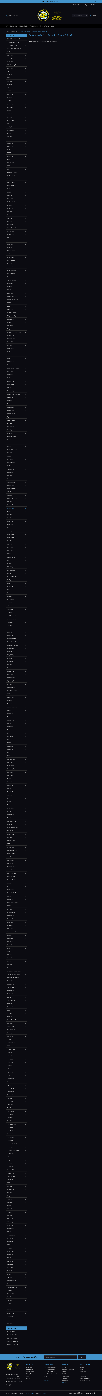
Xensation (10, 1264)
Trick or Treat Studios (13, 1150)
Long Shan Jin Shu (12, 690)
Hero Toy (10, 524)
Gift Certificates (77, 5)
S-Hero (9, 951)
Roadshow (10, 941)
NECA (9, 811)
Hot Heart (10, 541)
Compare (67, 5)
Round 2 (9, 945)
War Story (10, 1222)
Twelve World (11, 1173)
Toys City (10, 1114)
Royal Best (10, 948)
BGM (8, 169)
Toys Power (10, 1137)
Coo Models (10, 241)
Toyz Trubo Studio (12, 1143)
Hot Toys (10, 550)
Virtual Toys (10, 1209)
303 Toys (10, 68)
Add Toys (10, 100)
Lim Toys (9, 684)
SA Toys (9, 954)
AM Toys (9, 117)
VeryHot (9, 1199)
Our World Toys (11, 873)
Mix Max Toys (11, 759)
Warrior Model (11, 1218)
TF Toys (9, 1046)
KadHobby (10, 635)
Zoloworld (10, 1316)
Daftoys (9, 286)
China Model (10, 231)
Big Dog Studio (11, 175)
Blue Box (9, 195)
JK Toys (9, 612)
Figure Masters (11, 417)
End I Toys (10, 371)
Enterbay (9, 374)
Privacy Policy (44, 26)
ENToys (9, 378)
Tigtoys (9, 1065)
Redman (9, 935)
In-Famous (10, 586)
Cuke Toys (10, 276)
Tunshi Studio (11, 1166)
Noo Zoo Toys (11, 840)
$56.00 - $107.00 (12, 1335)
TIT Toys (10, 1069)
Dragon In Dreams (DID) (14, 332)
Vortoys (9, 1212)
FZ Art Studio (11, 462)
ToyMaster (10, 1091)
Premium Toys (11, 915)
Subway (9, 1023)
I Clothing (10, 567)
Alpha (9, 110)
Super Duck (10, 1026)
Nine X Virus (10, 834)
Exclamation (10, 384)
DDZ (8, 306)
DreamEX (10, 342)
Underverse (10, 1189)
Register (93, 5)
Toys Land (10, 1127)
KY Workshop (11, 677)
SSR (8, 1010)
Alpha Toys (10, 114)
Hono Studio (10, 537)
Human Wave (11, 557)
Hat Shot (9, 514)
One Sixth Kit (11, 853)
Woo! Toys (10, 1251)
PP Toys (9, 909)
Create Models (11, 267)
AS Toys (9, 136)
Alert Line (10, 107)
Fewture (9, 404)
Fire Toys (9, 430)
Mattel (9, 723)
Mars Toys (10, 717)
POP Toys (10, 906)
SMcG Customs (11, 987)
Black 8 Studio (11, 182)
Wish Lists (83, 1376)
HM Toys (9, 531)
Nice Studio (10, 824)
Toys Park (10, 1134)
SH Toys (9, 964)
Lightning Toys (11, 681)
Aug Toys (10, 143)
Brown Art (10, 205)
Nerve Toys (10, 814)
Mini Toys (10, 749)
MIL (8, 739)
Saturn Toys (10, 958)
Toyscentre (10, 1095)
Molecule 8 (10, 782)
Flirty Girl (9, 453)
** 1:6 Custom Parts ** (13, 42)
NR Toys (9, 844)
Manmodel (10, 713)
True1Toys (10, 1153)
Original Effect (11, 866)
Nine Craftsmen (11, 831)
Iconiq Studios (11, 570)
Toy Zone (10, 1101)
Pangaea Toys (11, 876)
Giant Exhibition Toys (13, 488)
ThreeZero (10, 1059)
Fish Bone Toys (11, 436)
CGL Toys (10, 224)
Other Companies (12, 870)
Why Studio (10, 1228)
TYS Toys (10, 1179)
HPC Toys (10, 554)
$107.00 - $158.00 (12, 1338)
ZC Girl (9, 1303)
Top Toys (10, 1072)
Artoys (9, 133)
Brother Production (12, 202)
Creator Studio (11, 270)
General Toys (11, 482)
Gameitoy (10, 472)
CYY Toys (10, 283)
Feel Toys (10, 397)
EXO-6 (9, 387)
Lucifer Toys (10, 697)
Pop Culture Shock (12, 902)
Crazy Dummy (11, 260)
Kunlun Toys (10, 671)
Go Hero (9, 495)
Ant (8, 123)
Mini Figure (10, 743)
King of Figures (11, 655)
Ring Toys (10, 938)
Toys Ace (10, 1104)
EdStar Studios (11, 355)
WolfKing (10, 1241)
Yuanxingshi (10, 1290)
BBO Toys (10, 153)
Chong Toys (10, 234)
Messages (83, 1371)
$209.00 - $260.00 (12, 1344)
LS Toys (9, 694)
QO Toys (10, 928)
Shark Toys (10, 967)
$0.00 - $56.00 (11, 1331)
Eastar (9, 351)
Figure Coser (11, 413)
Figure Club (10, 410)
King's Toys (10, 648)
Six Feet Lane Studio (13, 977)
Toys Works (10, 1140)
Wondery (10, 1248)
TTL (8, 1160)
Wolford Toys (11, 1245)
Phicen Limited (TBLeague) (14, 893)
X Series (9, 1258)
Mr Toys (9, 795)
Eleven (9, 365)
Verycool (9, 1196)
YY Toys (9, 1300)
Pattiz (9, 883)
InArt (8, 583)
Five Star (9, 439)
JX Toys (9, 632)
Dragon (9, 329)
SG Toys (9, 961)
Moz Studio (10, 791)
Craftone (9, 254)
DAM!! (9, 290)
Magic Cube (10, 703)
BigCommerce (30, 1393)
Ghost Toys (10, 485)
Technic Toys (11, 1042)
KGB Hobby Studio (12, 645)
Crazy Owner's (11, 263)
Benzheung (10, 162)
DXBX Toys (10, 348)
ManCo (9, 710)
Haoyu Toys (10, 508)
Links (52, 26)
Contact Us (13, 26)
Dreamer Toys (11, 338)
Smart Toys (10, 984)
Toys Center (10, 1111)
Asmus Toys (10, 140)
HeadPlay (10, 518)
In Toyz (9, 580)
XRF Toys (10, 1267)
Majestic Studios (12, 707)
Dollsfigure (10, 325)
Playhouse (10, 899)
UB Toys (9, 1183)
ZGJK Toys (10, 1313)
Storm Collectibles (12, 1020)
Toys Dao (10, 1117)
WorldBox (10, 1254)
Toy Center (10, 1088)
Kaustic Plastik (11, 638)
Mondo (9, 788)
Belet (8, 159)
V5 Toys (9, 1192)
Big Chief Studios (12, 172)
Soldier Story (11, 994)
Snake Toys (10, 990)
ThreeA (9, 1052)
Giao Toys (10, 492)
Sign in (87, 5)
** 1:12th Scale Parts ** (14, 48)
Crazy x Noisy (11, 257)
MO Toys (10, 762)
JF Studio (9, 606)
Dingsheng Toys (12, 316)
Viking (9, 1205)
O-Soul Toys (10, 847)
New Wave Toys (11, 821)
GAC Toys (10, 466)
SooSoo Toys (11, 1000)
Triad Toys (10, 1147)
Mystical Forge (11, 808)
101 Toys (10, 55)
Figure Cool (10, 407)
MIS (8, 752)
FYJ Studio (10, 459)
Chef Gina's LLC (11, 228)
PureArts (10, 925)
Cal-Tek (9, 211)
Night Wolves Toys (12, 827)
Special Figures (11, 1007)
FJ (7, 443)
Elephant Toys (11, 361)
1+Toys (9, 52)
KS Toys (9, 664)
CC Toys (9, 221)
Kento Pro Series (12, 642)
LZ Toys (9, 700)
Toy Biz (9, 1085)
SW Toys (9, 1033)
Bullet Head (10, 208)
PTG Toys (10, 922)
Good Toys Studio (12, 498)
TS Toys (9, 1157)
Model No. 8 (10, 765)
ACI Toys (10, 94)
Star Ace (9, 1013)
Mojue (9, 778)
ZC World (10, 1310)
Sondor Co (10, 997)
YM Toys (9, 1284)
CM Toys (9, 237)
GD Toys (9, 475)
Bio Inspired (10, 179)
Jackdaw (9, 602)
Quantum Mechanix (12, 932)
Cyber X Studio (11, 280)
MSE (8, 798)
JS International (11, 619)
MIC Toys (10, 736)
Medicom (9, 730)
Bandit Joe (10, 146)
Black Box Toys (11, 185)
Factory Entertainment (13, 394)
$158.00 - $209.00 (12, 1341)
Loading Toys (11, 687)
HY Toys (9, 560)
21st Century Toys (12, 65)
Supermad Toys (11, 1029)
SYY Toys (10, 1036)
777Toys (9, 78)
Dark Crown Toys (12, 296)
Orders (82, 1367)
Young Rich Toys (12, 1287)
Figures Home (11, 420)
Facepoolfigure (11, 391)
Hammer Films (11, 505)
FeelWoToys (10, 400)
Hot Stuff (10, 547)
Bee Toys (10, 156)
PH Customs (10, 889)
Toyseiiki (9, 1098)
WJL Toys (10, 1238)
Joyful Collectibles (12, 615)
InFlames (9, 596)
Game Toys (10, 469)
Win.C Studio (11, 1235)
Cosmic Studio (11, 250)
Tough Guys (10, 1078)
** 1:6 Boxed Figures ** (14, 39)
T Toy (9, 1039)
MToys (9, 801)
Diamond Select (11, 312)
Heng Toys (10, 521)
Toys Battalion (11, 1108)
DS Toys (9, 345)
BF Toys (9, 166)
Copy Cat (10, 244)
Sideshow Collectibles (13, 974)
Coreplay (9, 247)
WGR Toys (10, 1225)
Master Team (11, 720)
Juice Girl (9, 629)
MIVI (8, 756)
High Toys (10, 527)
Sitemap (28, 1378)
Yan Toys (9, 1277)
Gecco (9, 479)
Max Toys (10, 726)
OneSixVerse (11, 863)
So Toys (9, 1003)
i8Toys (9, 563)
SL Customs (10, 981)
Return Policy (34, 26)
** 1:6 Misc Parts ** (12, 45)
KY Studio (10, 674)
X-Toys (9, 1274)
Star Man (9, 1016)
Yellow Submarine (12, 1280)
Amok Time (10, 120)
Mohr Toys (10, 775)
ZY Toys (9, 1323)
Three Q (9, 1055)
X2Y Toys (10, 1261)
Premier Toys (11, 912)
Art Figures (10, 130)
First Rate (10, 433)
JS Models (10, 622)
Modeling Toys (11, 769)
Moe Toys (10, 772)
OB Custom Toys (12, 850)
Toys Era (9, 1121)
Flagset (9, 446)
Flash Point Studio (12, 449)
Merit (8, 733)
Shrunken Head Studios (14, 971)
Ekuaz (9, 358)
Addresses (83, 1374)
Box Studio (10, 198)
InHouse (9, 589)
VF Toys (9, 1202)
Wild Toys (10, 1231)
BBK (8, 149)
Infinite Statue (11, 593)
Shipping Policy (23, 26)
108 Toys (10, 58)
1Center (43, 1393)
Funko (9, 456)
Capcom (9, 215)
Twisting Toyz (11, 1176)
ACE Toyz (10, 84)
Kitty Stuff (10, 658)
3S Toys (9, 74)
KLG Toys (10, 661)
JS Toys (9, 625)
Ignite (9, 573)
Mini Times (10, 746)
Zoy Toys (10, 1319)
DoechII (9, 322)
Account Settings (85, 1380)
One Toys (10, 857)
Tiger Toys (10, 1062)
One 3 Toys (10, 860)
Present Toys (11, 919)
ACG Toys (10, 91)
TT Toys (9, 1163)
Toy (8, 1082)
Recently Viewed (85, 1378)
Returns (82, 1369)
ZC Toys (9, 1306)
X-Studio (9, 1271)
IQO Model (10, 599)
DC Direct (10, 303)
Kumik (9, 668)
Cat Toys (9, 218)
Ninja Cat (9, 837)
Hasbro (9, 511)
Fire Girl (9, 423)
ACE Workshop (11, 87)
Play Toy (9, 896)
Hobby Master (11, 534)
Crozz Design (11, 273)
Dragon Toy (10, 335)
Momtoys (10, 785)
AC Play (9, 97)
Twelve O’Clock (11, 1170)
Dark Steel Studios (12, 299)
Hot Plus (9, 544)
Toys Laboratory (12, 1124)
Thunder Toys (11, 1049)
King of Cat (10, 651)
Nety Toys (10, 818)
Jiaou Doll (10, 609)
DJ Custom (10, 319)
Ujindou (9, 1186)
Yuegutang (10, 1293)
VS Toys (9, 1215)
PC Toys (9, 886)
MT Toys (9, 805)
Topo (8, 1075)
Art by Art (10, 127)
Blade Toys (10, 188)
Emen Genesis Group (13, 368)
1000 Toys (10, 61)
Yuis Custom (10, 1297)
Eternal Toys (10, 381)
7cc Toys (9, 81)
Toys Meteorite (11, 1130)
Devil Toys (10, 309)
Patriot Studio (11, 879)
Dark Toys (10, 293)
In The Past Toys (12, 576)
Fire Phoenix (10, 426)
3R (8, 71)
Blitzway (9, 192)
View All (46, 1380)
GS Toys (9, 501)
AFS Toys (10, 104)
